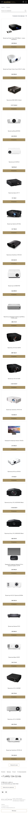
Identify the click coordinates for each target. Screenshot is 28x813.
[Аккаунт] (26, 2)
